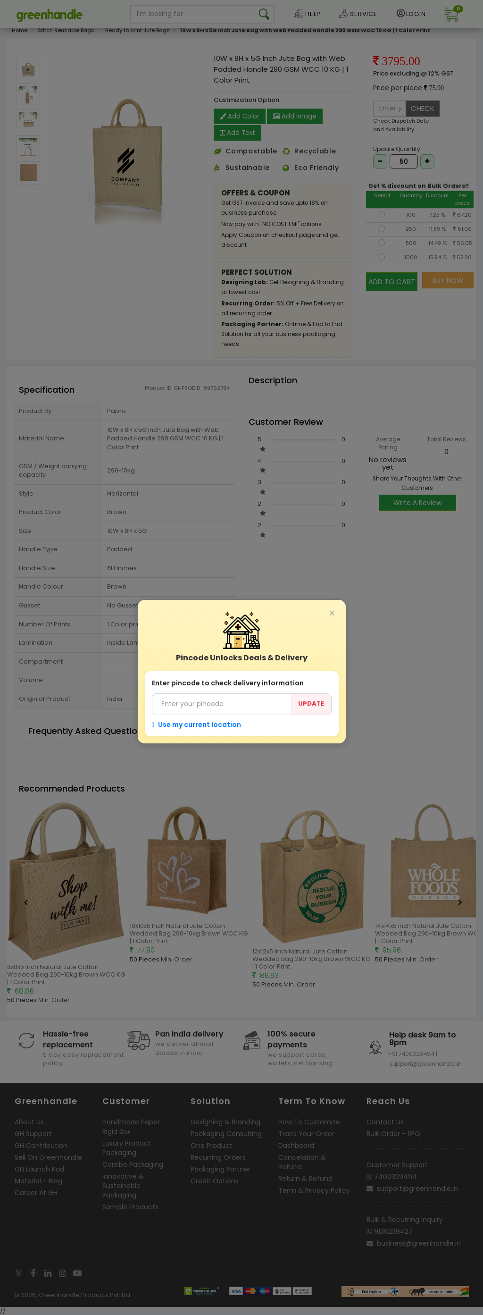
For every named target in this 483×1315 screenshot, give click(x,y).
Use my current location (196, 724)
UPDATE (311, 703)
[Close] (332, 613)
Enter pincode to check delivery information (228, 683)
